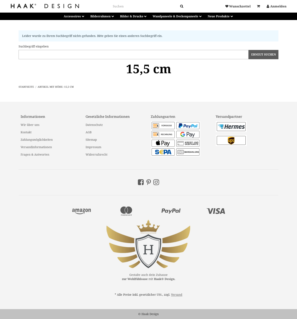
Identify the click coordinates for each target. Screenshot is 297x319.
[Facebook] (141, 182)
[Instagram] (156, 182)
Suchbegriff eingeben (34, 46)
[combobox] (145, 6)
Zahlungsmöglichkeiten (37, 140)
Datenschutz (94, 125)
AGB (89, 132)
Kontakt (26, 132)
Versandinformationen (36, 147)
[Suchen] (182, 6)
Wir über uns (30, 125)
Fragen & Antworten (35, 154)
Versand (176, 295)
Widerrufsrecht (96, 154)
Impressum (93, 147)
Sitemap (91, 140)
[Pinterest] (149, 182)
